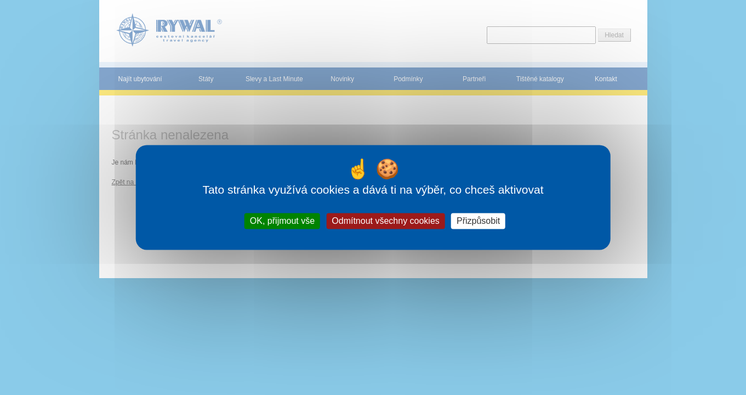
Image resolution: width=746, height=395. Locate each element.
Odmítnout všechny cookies (386, 220)
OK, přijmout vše (282, 220)
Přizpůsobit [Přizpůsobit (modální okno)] (478, 220)
